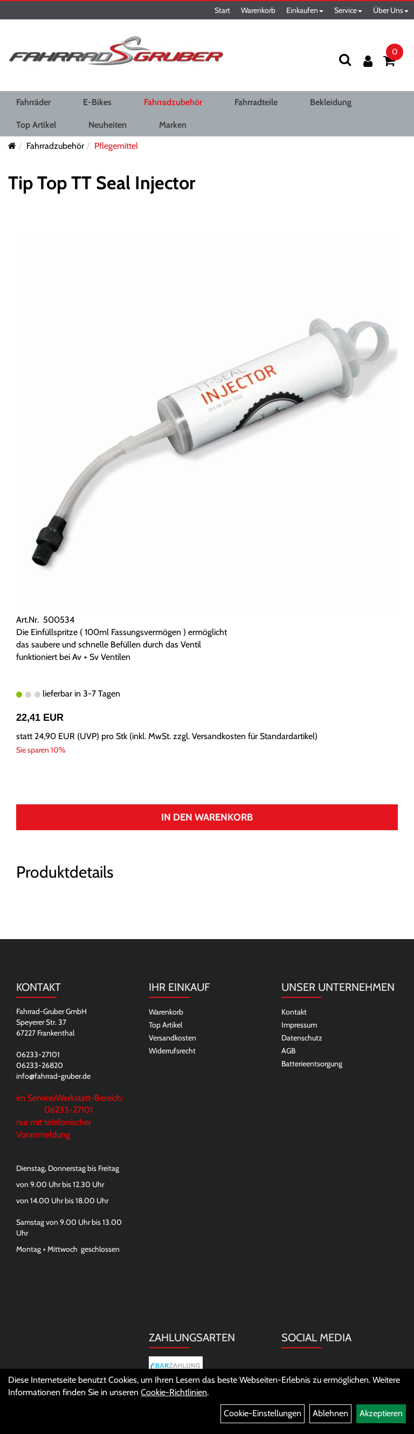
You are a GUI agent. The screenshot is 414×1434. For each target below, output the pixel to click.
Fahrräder (33, 102)
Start (222, 10)
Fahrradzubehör (173, 102)
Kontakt (294, 1012)
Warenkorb (258, 10)
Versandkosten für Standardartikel (253, 736)
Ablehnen (330, 1413)
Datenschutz (301, 1038)
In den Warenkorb (207, 817)
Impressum (299, 1025)
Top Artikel (36, 125)
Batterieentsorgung (311, 1063)
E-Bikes (97, 102)
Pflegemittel (116, 146)
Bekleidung (330, 102)
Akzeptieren (381, 1413)
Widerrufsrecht (172, 1051)
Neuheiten (107, 125)
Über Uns (391, 10)
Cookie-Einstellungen (262, 1413)
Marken (173, 125)
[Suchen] (345, 59)
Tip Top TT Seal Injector (101, 182)
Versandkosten (172, 1038)
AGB (288, 1051)
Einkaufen (304, 10)
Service (348, 10)
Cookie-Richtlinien (174, 1392)
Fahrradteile (256, 102)
